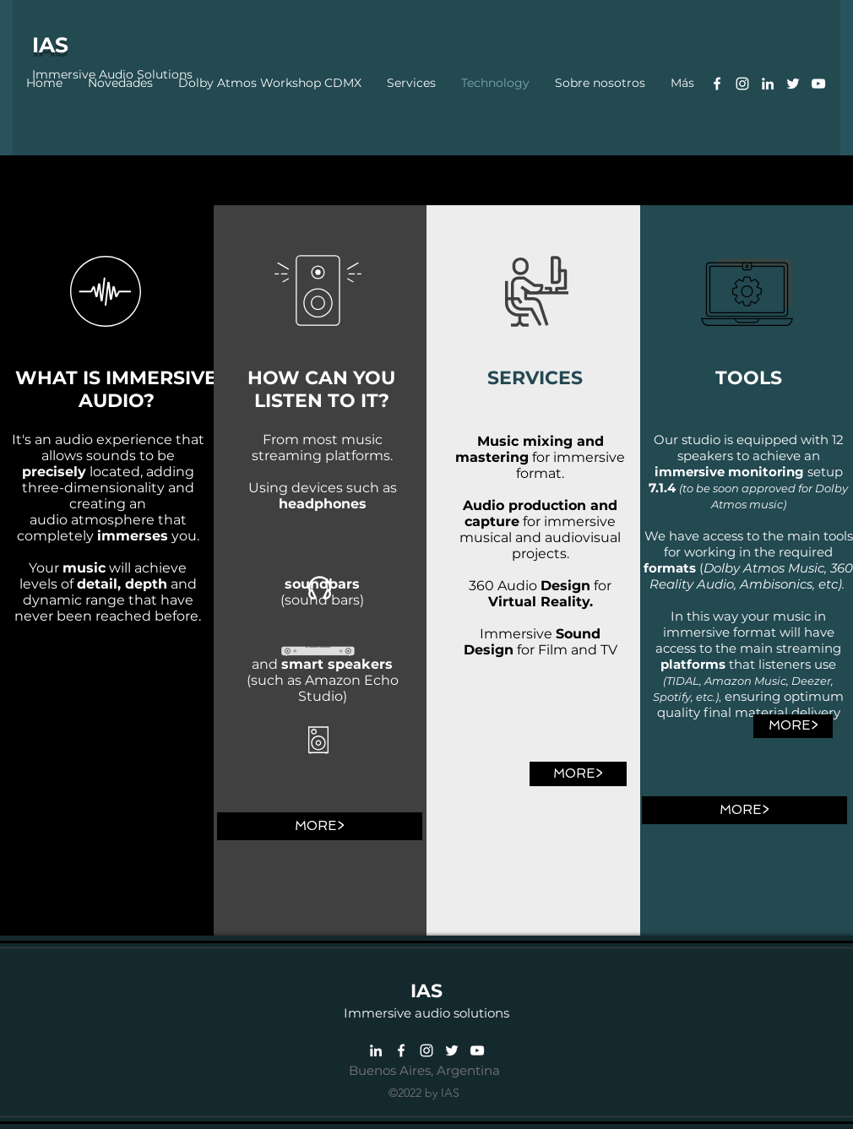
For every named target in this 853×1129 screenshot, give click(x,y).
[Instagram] (742, 83)
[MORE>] (319, 826)
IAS (50, 44)
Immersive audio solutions (426, 1013)
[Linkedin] (767, 83)
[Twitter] (793, 83)
